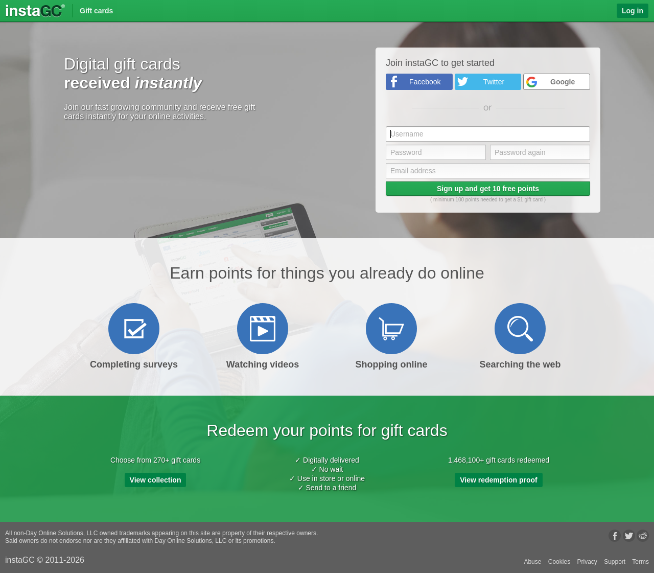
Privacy (587, 561)
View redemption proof (498, 480)
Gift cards (96, 11)
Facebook (424, 82)
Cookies (559, 561)
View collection (155, 480)
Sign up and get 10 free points (488, 189)
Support (614, 561)
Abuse (532, 561)
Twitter (493, 82)
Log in (632, 11)
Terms (640, 561)
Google (562, 82)
